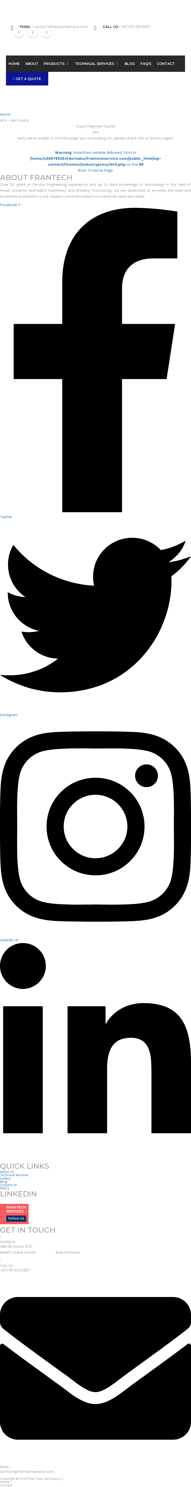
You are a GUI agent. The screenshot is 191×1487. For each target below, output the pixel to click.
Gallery (5, 1178)
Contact (166, 63)
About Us (7, 1172)
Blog (130, 63)
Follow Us (16, 1218)
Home (14, 63)
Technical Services (94, 63)
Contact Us (8, 1185)
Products (54, 63)
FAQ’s (146, 63)
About (31, 63)
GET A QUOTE (27, 79)
